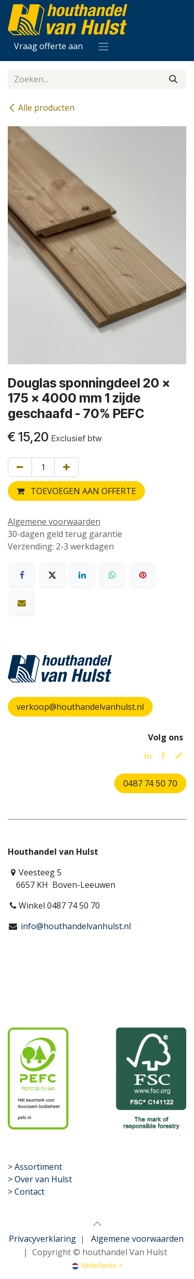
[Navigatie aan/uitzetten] (103, 46)
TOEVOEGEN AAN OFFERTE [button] (76, 491)
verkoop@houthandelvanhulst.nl (80, 706)
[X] (52, 574)
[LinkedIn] (82, 574)
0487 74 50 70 (150, 783)
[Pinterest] (142, 574)
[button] (97, 1223)
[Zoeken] (173, 79)
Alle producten (41, 107)
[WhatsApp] (112, 574)
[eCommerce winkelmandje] (48, 46)
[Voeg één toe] (66, 467)
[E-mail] (21, 602)
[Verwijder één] (20, 467)
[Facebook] (21, 574)
